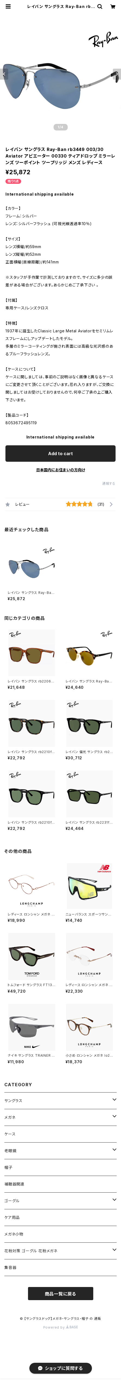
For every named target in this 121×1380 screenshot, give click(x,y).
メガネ (9, 1117)
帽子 (8, 1167)
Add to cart (60, 453)
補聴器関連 (14, 1184)
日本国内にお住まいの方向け (60, 469)
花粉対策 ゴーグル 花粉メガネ (30, 1250)
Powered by (60, 1327)
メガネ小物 (13, 1234)
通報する (109, 483)
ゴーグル (12, 1200)
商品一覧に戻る (60, 1294)
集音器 (10, 1267)
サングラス (13, 1100)
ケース (9, 1134)
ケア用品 (12, 1217)
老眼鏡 (10, 1150)
